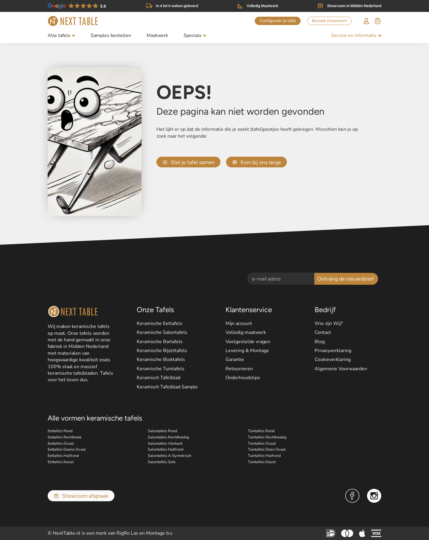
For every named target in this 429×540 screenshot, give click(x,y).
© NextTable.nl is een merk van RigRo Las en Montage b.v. (110, 533)
